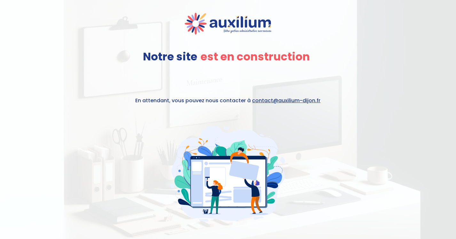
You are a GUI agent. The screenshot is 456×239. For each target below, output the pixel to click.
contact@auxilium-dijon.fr (286, 100)
